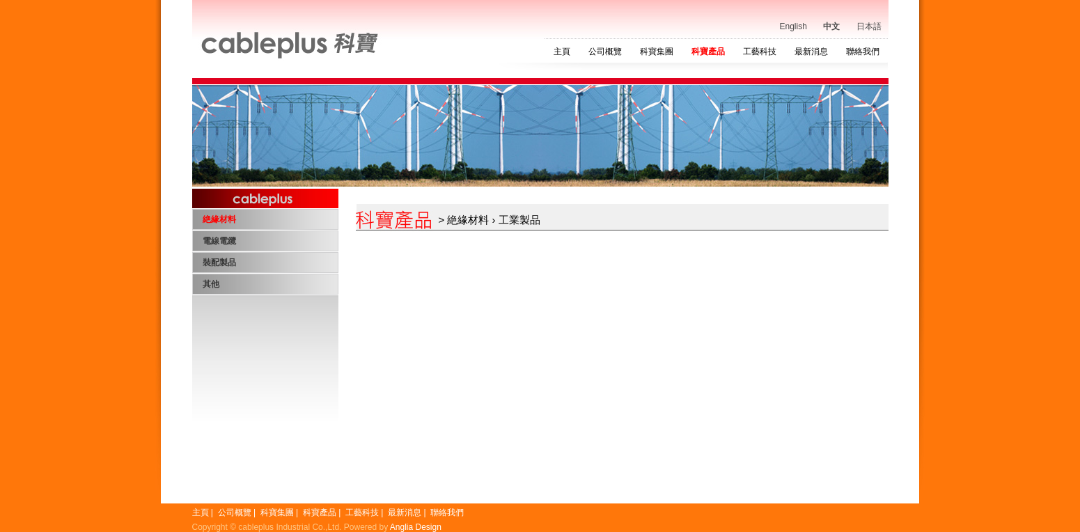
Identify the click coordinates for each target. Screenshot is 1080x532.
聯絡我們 (862, 51)
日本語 (869, 26)
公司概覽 (605, 51)
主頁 (562, 51)
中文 (831, 26)
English (792, 26)
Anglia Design (415, 527)
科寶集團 (656, 51)
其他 (211, 284)
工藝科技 (759, 51)
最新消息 (811, 51)
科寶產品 (708, 51)
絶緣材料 (219, 219)
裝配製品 (219, 262)
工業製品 (519, 220)
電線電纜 (219, 241)
